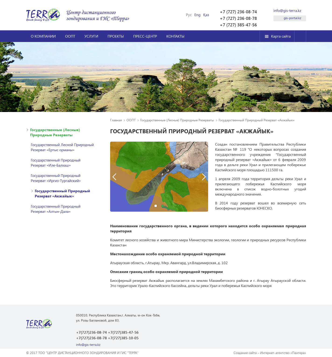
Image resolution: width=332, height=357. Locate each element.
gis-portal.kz (292, 18)
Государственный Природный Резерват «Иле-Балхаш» (55, 163)
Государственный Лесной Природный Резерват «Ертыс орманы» (62, 147)
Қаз (206, 15)
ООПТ (70, 36)
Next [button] (204, 176)
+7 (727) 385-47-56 (238, 25)
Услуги (91, 36)
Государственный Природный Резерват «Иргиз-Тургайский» (56, 178)
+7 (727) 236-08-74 (238, 11)
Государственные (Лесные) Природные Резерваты (55, 132)
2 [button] (162, 206)
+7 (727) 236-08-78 (238, 18)
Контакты (175, 36)
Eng (197, 15)
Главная (116, 120)
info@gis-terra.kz (287, 10)
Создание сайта (245, 352)
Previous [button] (114, 176)
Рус (189, 15)
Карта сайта (281, 36)
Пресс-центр (145, 36)
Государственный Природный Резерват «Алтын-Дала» (55, 209)
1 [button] (155, 206)
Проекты (116, 36)
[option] (159, 179)
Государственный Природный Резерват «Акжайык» (62, 193)
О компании (43, 36)
